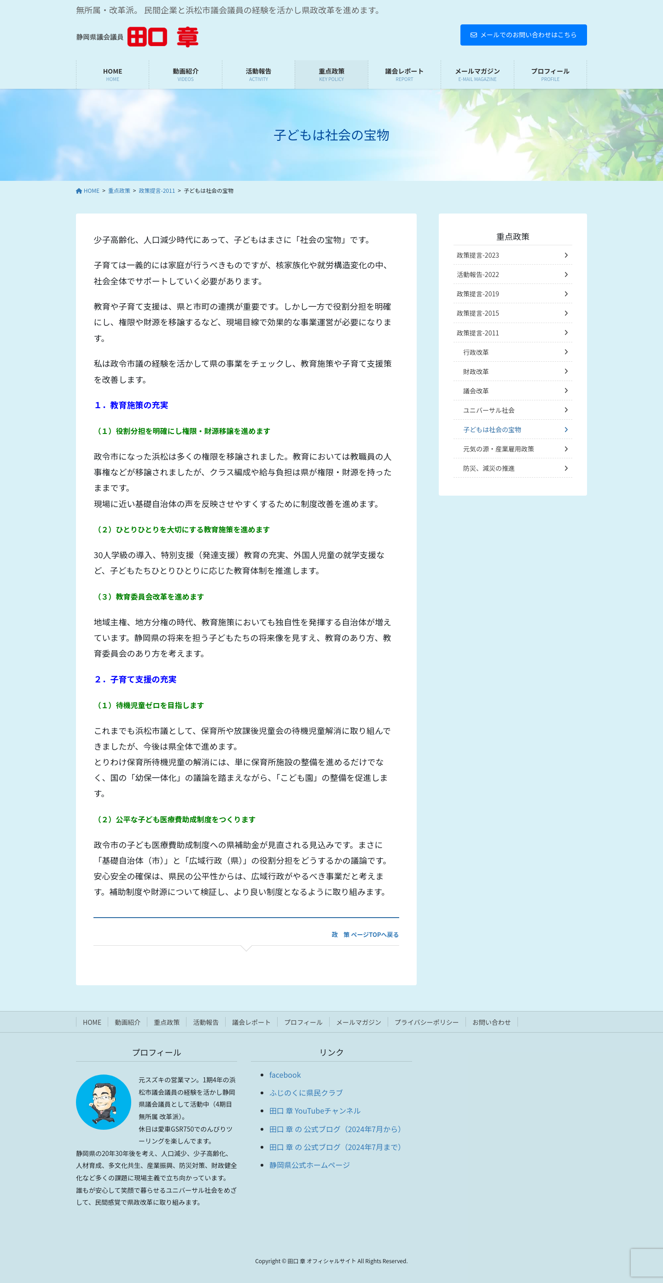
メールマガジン (358, 1022)
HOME (92, 1022)
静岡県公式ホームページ (309, 1164)
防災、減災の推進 (489, 468)
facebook (285, 1074)
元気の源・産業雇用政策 (498, 448)
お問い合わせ (491, 1022)
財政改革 (476, 371)
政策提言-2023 (478, 255)
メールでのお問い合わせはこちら (524, 34)
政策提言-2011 (478, 332)
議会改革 (476, 390)
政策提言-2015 (478, 313)
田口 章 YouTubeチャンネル (315, 1110)
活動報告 (206, 1022)
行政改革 (476, 352)
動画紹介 (127, 1022)
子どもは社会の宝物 (492, 429)
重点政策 (512, 236)
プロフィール (303, 1022)
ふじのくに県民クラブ (306, 1092)
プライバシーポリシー (427, 1022)
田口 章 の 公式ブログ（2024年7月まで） (337, 1146)
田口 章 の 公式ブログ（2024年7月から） (337, 1128)
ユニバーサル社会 (489, 410)
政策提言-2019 (478, 293)
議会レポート (251, 1022)
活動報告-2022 (478, 274)
